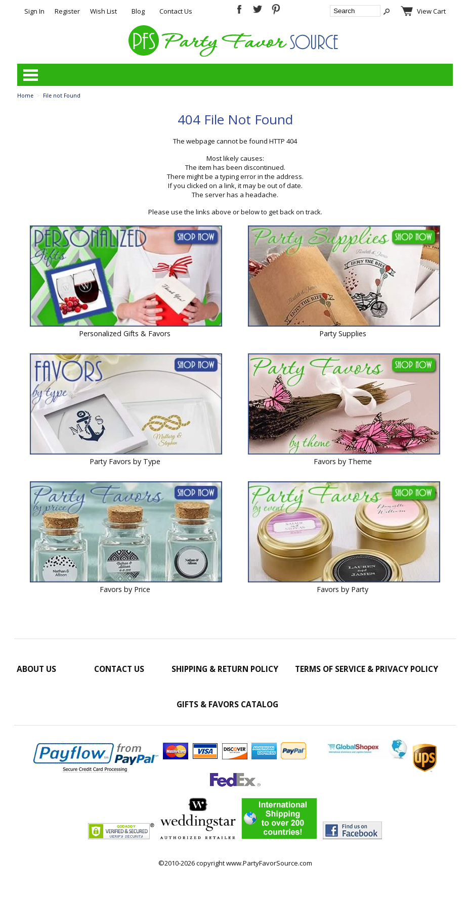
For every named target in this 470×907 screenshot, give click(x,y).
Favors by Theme (343, 461)
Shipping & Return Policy (225, 668)
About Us (36, 668)
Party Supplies (342, 333)
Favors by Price (125, 589)
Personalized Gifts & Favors (124, 333)
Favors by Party (342, 589)
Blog (138, 11)
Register (67, 11)
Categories (30, 75)
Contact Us (175, 11)
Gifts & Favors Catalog (227, 704)
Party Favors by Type (125, 461)
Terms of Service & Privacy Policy (366, 668)
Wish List (103, 11)
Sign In (34, 11)
